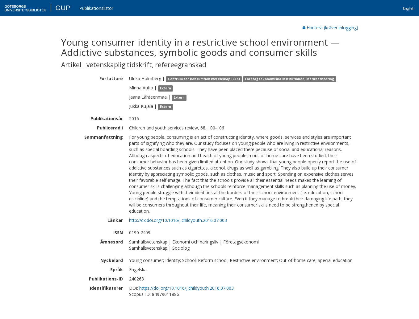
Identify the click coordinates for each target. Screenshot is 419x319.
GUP (62, 8)
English (408, 8)
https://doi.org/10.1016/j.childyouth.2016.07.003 (186, 288)
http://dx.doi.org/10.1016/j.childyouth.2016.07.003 (178, 220)
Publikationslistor (96, 8)
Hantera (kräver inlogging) (330, 28)
